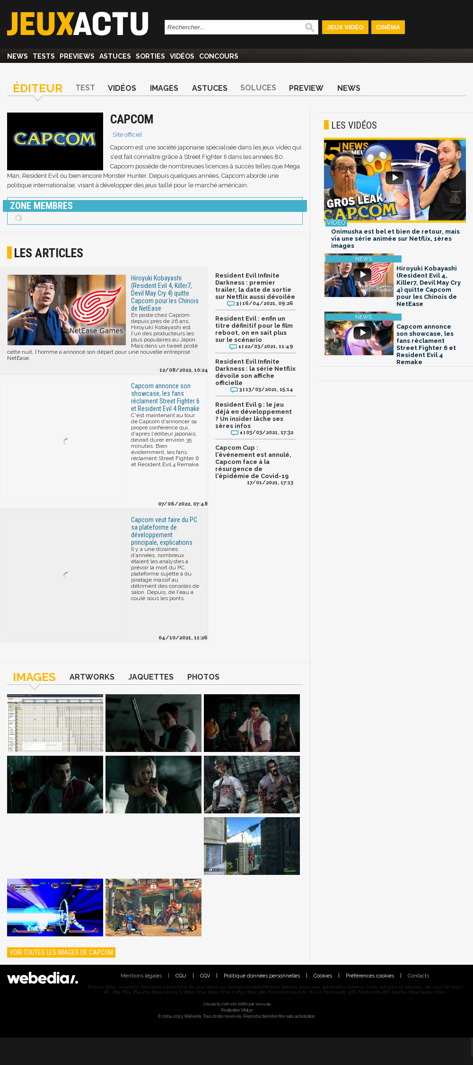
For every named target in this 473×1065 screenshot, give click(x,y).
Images (164, 88)
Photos (203, 676)
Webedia (263, 1004)
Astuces (115, 56)
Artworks (92, 676)
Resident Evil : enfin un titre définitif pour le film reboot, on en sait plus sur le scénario (254, 329)
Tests (44, 56)
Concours (218, 56)
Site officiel (127, 134)
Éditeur (37, 88)
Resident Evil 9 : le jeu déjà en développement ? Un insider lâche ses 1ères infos (253, 415)
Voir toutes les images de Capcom (61, 952)
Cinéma (388, 27)
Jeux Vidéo (345, 27)
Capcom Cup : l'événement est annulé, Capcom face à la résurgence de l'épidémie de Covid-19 (253, 462)
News (17, 56)
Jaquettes (151, 676)
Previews (77, 56)
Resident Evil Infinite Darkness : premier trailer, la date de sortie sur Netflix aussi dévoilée (255, 286)
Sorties (150, 56)
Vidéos (182, 56)
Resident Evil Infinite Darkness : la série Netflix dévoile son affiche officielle (255, 372)
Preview (306, 88)
